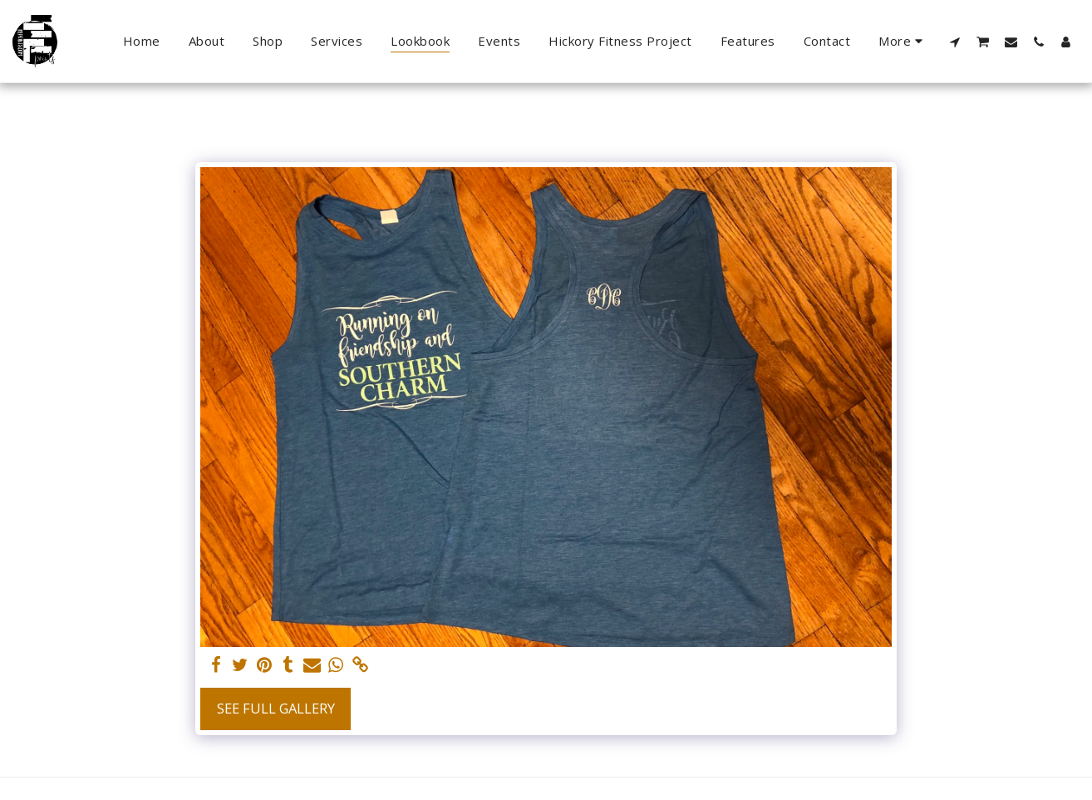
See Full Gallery (276, 708)
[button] (955, 41)
